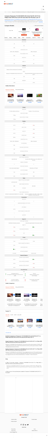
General (6, 37)
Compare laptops (34, 419)
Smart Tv (34, 37)
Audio (19, 37)
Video (23, 37)
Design (10, 37)
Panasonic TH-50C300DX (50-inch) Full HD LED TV (19, 19)
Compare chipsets (14, 421)
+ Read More (40, 21)
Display (15, 37)
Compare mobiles (14, 419)
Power (39, 37)
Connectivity (28, 37)
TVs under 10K (8, 332)
